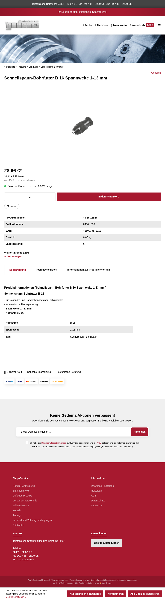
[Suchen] (87, 25)
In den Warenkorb (108, 196)
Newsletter (97, 490)
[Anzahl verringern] (7, 197)
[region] (82, 126)
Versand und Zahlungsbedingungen (32, 520)
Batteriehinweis (21, 490)
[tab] (17, 270)
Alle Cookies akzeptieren (145, 593)
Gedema (156, 72)
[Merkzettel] (102, 25)
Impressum (97, 505)
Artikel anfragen (13, 256)
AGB (99, 443)
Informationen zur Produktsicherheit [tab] (88, 269)
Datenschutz (98, 500)
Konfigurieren (115, 593)
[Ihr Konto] (119, 25)
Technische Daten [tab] (46, 269)
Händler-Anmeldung (24, 485)
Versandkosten (76, 580)
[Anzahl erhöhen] (51, 197)
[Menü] (158, 25)
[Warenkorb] (142, 25)
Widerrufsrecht (21, 505)
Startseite (9, 67)
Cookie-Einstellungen (106, 542)
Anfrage (17, 515)
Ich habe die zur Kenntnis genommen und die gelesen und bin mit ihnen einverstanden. (84, 443)
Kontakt (17, 510)
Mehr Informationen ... (16, 597)
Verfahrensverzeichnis (25, 500)
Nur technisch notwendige (85, 593)
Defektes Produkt (22, 495)
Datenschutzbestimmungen (53, 443)
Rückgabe (18, 525)
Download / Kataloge (102, 485)
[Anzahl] (29, 197)
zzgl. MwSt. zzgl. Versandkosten (19, 180)
